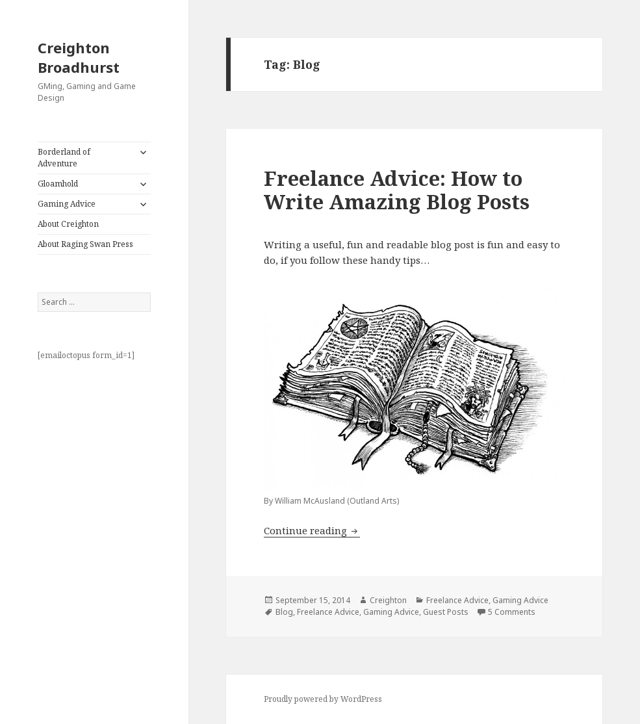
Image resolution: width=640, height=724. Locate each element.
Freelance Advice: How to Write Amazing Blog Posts (397, 189)
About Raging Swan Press (85, 244)
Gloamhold (58, 183)
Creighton (388, 600)
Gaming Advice (67, 203)
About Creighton (68, 223)
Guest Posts (445, 611)
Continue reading (312, 530)
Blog (284, 611)
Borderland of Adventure (64, 157)
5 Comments (511, 611)
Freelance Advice (457, 600)
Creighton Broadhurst (79, 57)
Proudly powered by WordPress (323, 699)
